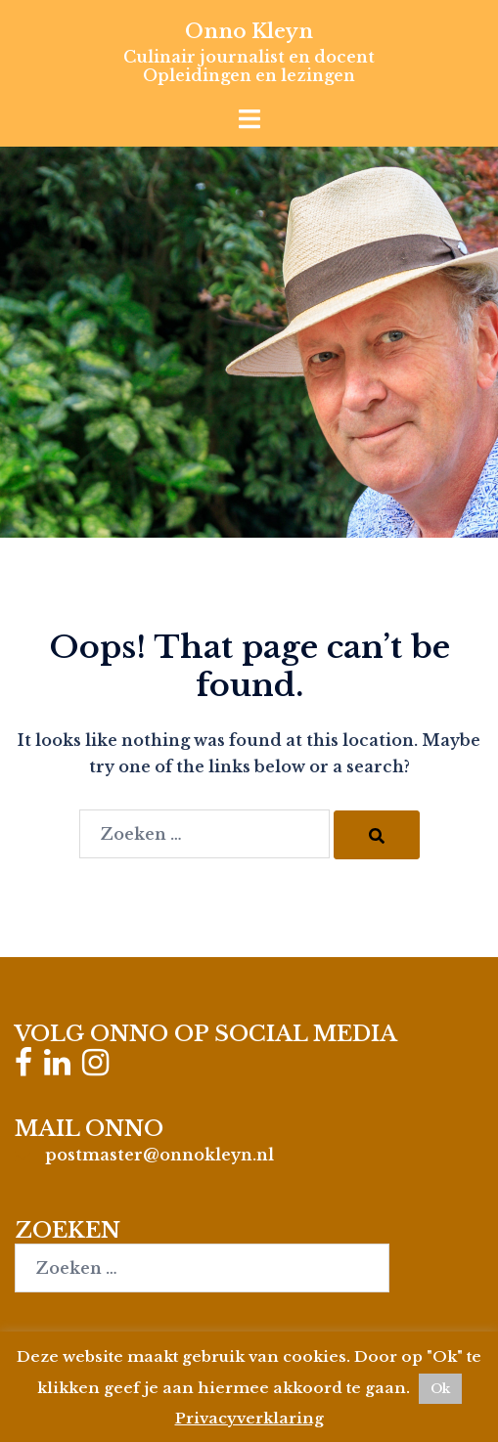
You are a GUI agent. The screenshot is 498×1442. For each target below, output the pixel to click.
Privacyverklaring (249, 1418)
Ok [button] (440, 1388)
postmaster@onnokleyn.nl (159, 1154)
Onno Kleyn (249, 31)
